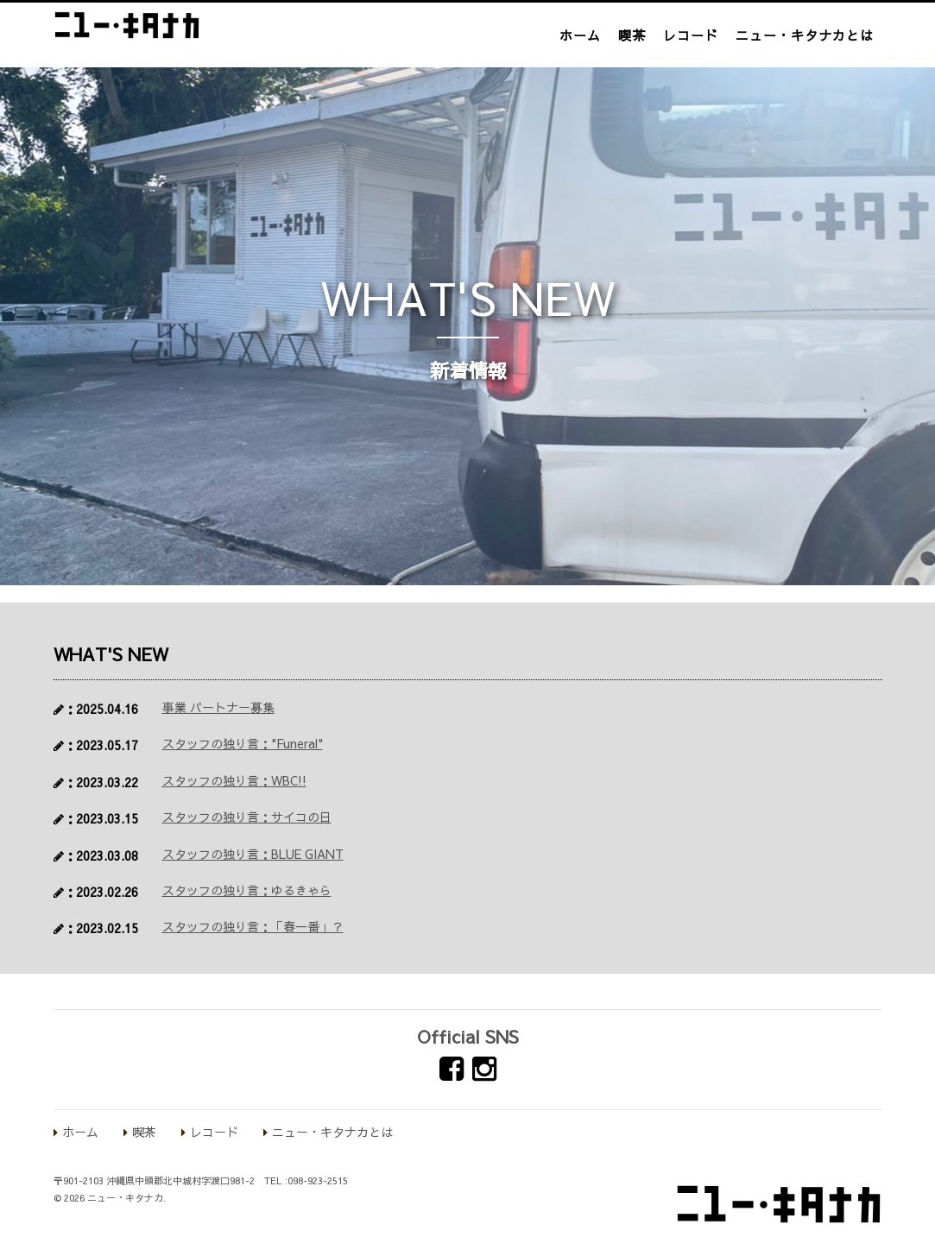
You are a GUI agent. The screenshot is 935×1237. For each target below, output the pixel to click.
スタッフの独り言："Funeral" (242, 743)
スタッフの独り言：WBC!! (234, 780)
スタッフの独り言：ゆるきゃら (247, 890)
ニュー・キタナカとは (805, 35)
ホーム (580, 35)
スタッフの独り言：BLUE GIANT (253, 853)
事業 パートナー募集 (218, 707)
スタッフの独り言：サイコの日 (247, 816)
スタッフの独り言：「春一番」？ (253, 926)
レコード (690, 35)
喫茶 (632, 35)
